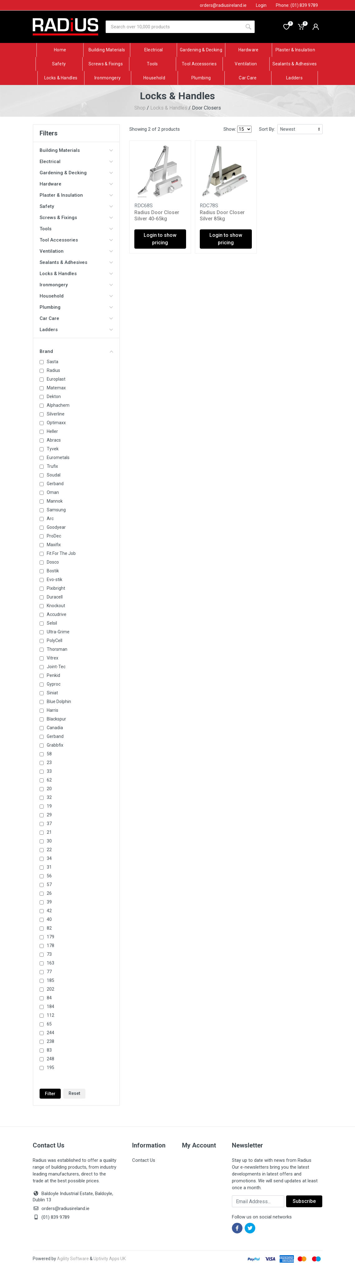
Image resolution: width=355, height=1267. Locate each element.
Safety (76, 206)
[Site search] (174, 27)
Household (76, 296)
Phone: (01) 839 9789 (297, 5)
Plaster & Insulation (76, 195)
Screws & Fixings (76, 217)
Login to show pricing (160, 239)
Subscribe (304, 1201)
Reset (74, 1093)
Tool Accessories (76, 240)
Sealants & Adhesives (76, 262)
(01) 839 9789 (51, 1217)
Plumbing (76, 307)
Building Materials (76, 150)
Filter (50, 1093)
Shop (140, 108)
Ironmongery (76, 285)
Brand (76, 351)
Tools (76, 229)
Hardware (76, 184)
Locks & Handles (168, 108)
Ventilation (76, 251)
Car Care (76, 318)
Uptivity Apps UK (110, 1258)
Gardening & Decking (76, 173)
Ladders (76, 329)
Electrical (76, 161)
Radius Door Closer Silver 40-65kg (156, 215)
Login (261, 5)
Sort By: (267, 129)
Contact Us (143, 1160)
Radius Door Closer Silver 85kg (222, 215)
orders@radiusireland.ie (65, 1208)
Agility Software (73, 1258)
